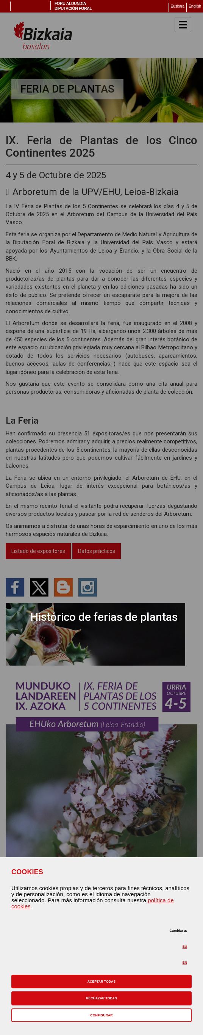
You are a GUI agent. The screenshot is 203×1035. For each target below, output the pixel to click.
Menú (5, 6)
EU (185, 947)
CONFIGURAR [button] (101, 1015)
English (195, 6)
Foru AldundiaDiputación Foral (73, 6)
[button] (101, 982)
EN (185, 962)
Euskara (178, 6)
